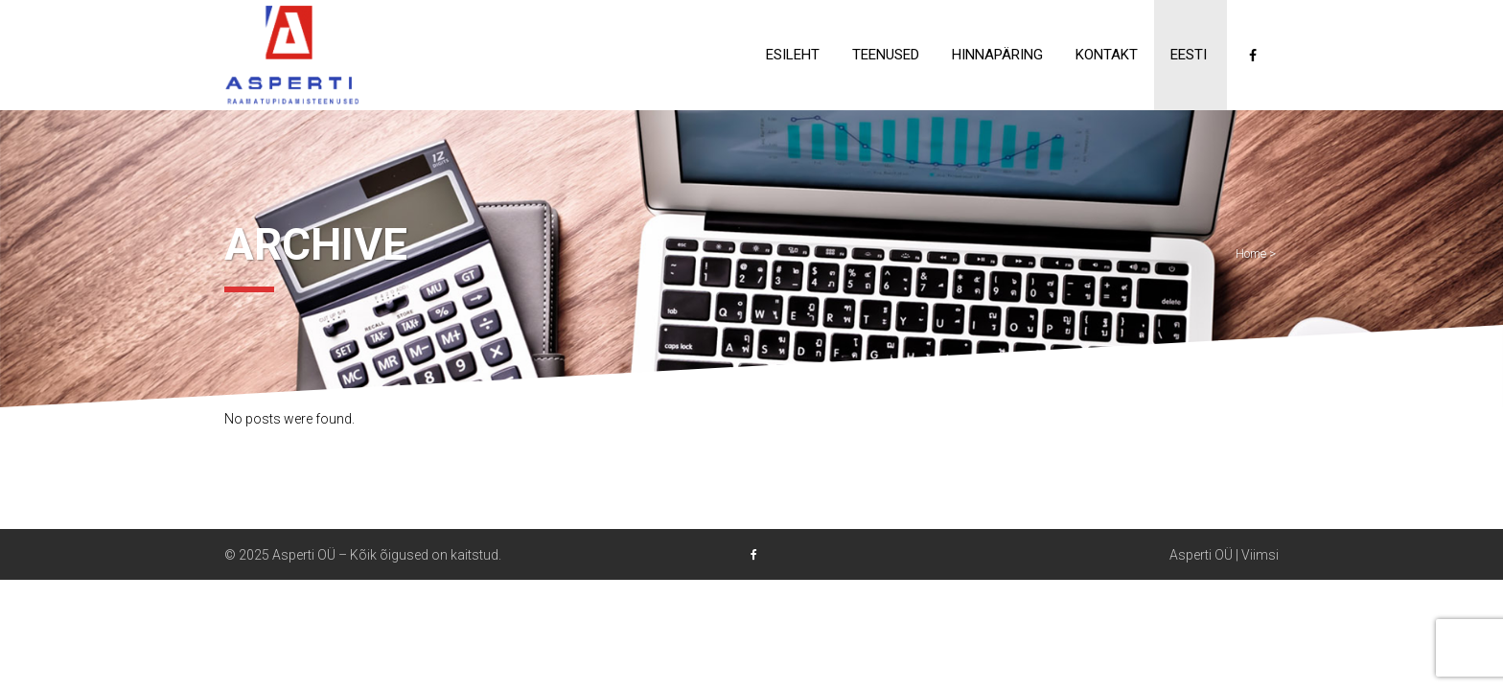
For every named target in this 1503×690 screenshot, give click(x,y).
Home (1251, 253)
